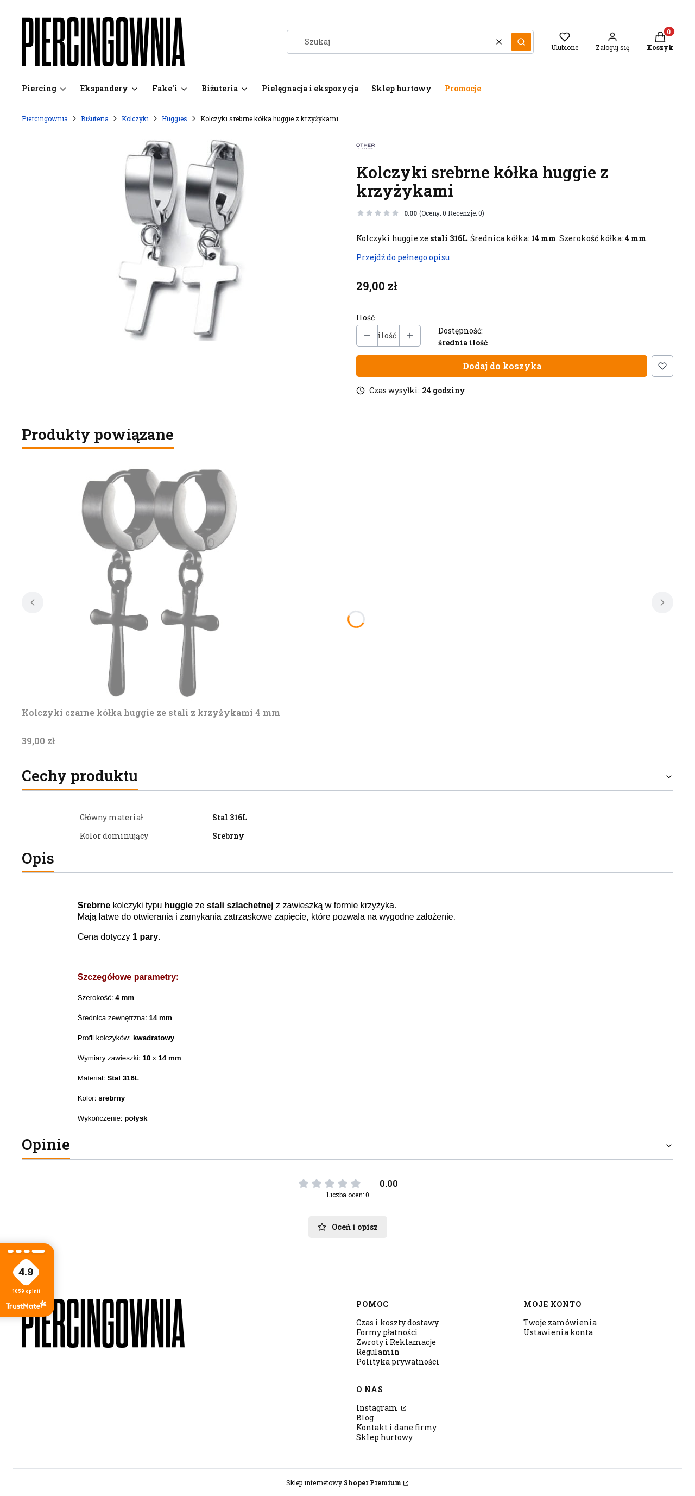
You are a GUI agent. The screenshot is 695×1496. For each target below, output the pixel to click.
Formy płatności (387, 1332)
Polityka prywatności (397, 1361)
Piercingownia (45, 118)
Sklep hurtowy (384, 1437)
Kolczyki (135, 118)
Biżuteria (95, 118)
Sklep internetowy (343, 1482)
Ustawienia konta (558, 1332)
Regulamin (378, 1352)
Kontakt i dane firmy (396, 1427)
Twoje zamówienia (560, 1322)
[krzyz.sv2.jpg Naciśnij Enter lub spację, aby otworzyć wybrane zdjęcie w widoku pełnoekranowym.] (180, 238)
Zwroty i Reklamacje (396, 1342)
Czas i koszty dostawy (397, 1322)
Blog (365, 1417)
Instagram (377, 1408)
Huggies (174, 118)
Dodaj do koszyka (502, 366)
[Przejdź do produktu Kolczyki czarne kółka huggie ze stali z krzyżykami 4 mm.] (157, 580)
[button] (521, 42)
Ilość (365, 318)
